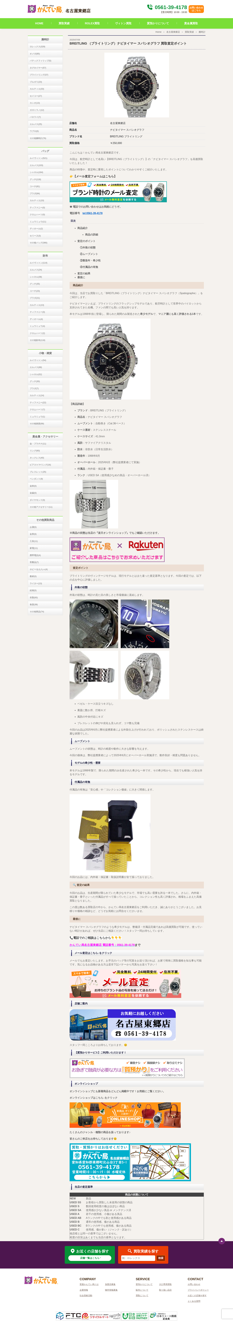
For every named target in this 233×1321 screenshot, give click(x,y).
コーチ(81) (35, 186)
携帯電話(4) (35, 555)
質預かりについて (158, 23)
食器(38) (34, 604)
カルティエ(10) (37, 200)
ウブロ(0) (34, 131)
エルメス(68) (36, 367)
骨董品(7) (34, 562)
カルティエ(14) (37, 395)
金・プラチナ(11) (38, 443)
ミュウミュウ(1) (37, 416)
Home (158, 32)
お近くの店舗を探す (197, 1295)
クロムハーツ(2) (37, 333)
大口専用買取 (165, 1284)
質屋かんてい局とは (89, 1284)
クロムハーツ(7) (37, 409)
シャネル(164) (36, 172)
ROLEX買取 (92, 23)
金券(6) (33, 534)
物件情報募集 (111, 1290)
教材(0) (33, 576)
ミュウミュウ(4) (37, 326)
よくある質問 (194, 1301)
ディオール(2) (36, 228)
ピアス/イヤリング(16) (40, 464)
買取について (142, 1295)
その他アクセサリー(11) (41, 507)
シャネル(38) (36, 277)
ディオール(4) (36, 319)
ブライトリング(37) (39, 75)
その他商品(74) (37, 611)
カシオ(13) (35, 103)
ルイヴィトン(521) (38, 158)
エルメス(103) (36, 165)
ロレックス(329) (37, 46)
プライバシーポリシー (198, 1290)
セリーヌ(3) (35, 235)
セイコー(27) (36, 96)
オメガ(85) (35, 53)
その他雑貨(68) (37, 423)
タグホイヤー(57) (38, 68)
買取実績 (64, 23)
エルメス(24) (36, 270)
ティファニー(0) (37, 207)
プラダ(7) (34, 388)
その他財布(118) (37, 340)
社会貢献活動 (86, 1295)
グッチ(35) (35, 284)
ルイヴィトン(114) (38, 263)
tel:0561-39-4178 (93, 213)
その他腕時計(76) (38, 138)
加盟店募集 (110, 1284)
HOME (39, 23)
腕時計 (202, 32)
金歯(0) (33, 493)
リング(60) (35, 450)
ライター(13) (36, 583)
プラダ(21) (35, 298)
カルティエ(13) (37, 305)
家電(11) (34, 548)
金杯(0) (33, 486)
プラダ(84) (35, 193)
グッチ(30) (35, 381)
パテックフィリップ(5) (40, 60)
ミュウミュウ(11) (38, 221)
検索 (160, 1258)
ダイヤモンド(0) (37, 500)
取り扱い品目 (165, 1290)
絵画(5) (33, 590)
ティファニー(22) (38, 402)
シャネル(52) (36, 374)
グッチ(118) (35, 179)
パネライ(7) (35, 117)
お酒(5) (33, 527)
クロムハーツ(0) (37, 214)
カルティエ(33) (37, 89)
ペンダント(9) (36, 479)
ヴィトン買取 (123, 23)
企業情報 (84, 1290)
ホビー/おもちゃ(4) (39, 569)
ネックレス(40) (37, 458)
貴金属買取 (191, 23)
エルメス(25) (36, 124)
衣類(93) (34, 597)
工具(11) (34, 541)
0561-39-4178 (166, 7)
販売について (142, 1290)
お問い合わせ (194, 1284)
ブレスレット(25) (38, 472)
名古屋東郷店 (173, 32)
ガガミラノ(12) (37, 110)
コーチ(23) (35, 291)
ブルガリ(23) (36, 82)
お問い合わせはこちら (196, 9)
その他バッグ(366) (38, 242)
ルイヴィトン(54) (38, 360)
